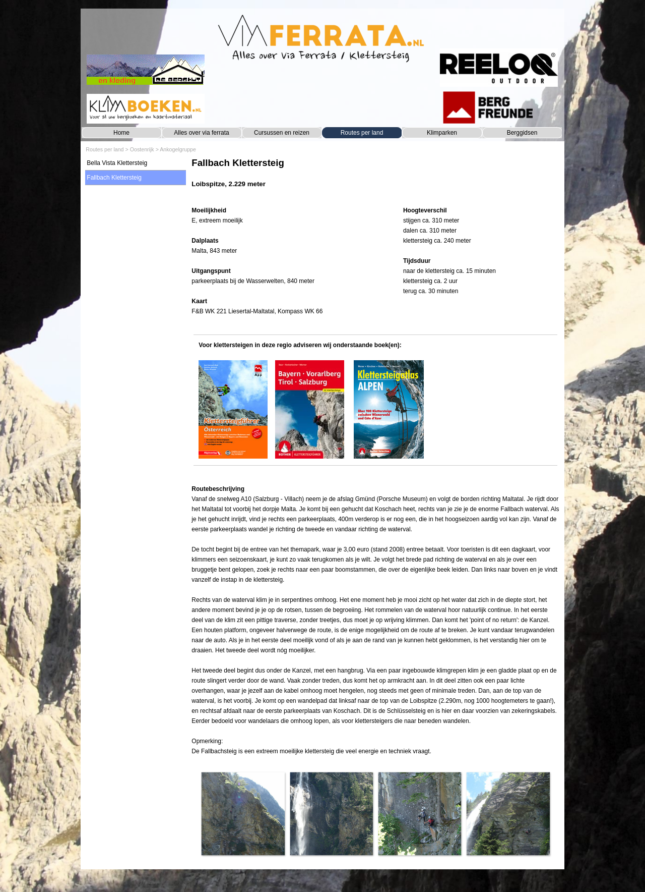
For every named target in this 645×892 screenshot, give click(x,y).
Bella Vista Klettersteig (117, 162)
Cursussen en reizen (281, 132)
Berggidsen (522, 132)
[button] (243, 813)
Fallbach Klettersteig (114, 177)
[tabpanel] (375, 177)
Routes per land (362, 132)
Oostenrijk (142, 149)
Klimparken (442, 132)
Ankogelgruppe (178, 149)
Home (121, 132)
